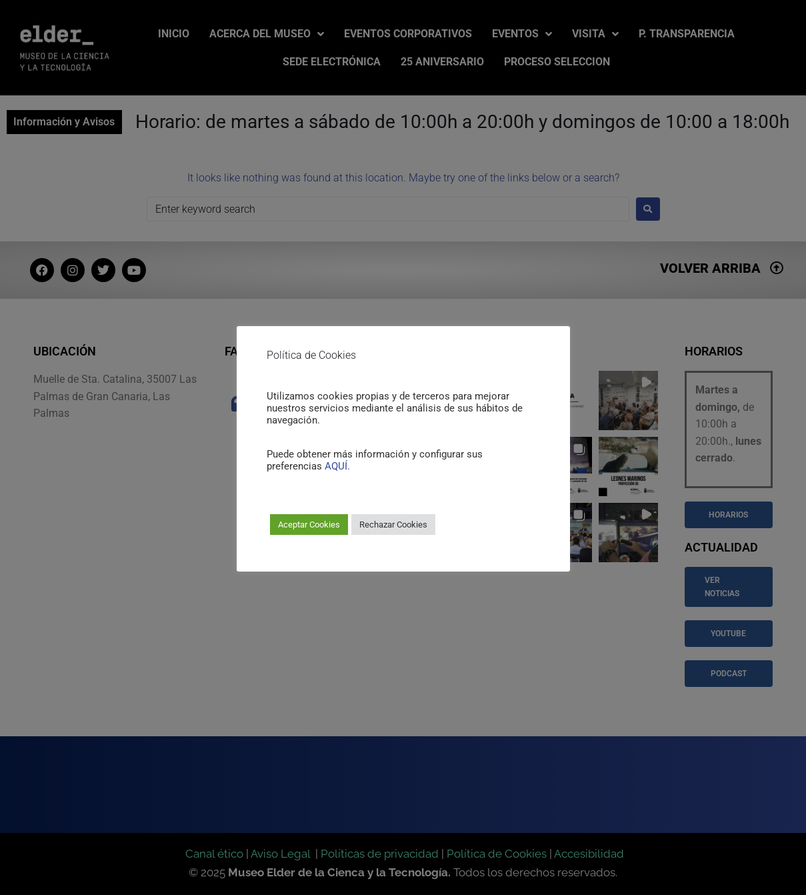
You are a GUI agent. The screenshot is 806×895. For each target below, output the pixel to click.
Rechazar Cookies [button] (393, 525)
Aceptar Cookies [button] (309, 525)
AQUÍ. (337, 466)
